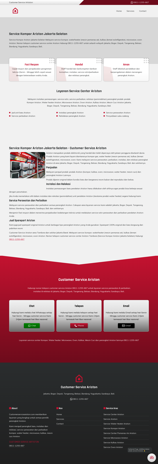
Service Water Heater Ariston (117, 423)
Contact (142, 11)
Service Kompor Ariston (114, 428)
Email (126, 325)
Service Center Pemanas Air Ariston (120, 433)
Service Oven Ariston (113, 447)
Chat (32, 325)
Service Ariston (110, 419)
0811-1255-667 (16, 239)
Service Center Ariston (114, 414)
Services (130, 11)
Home (119, 11)
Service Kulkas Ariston (114, 442)
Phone (79, 325)
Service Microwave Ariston (116, 438)
